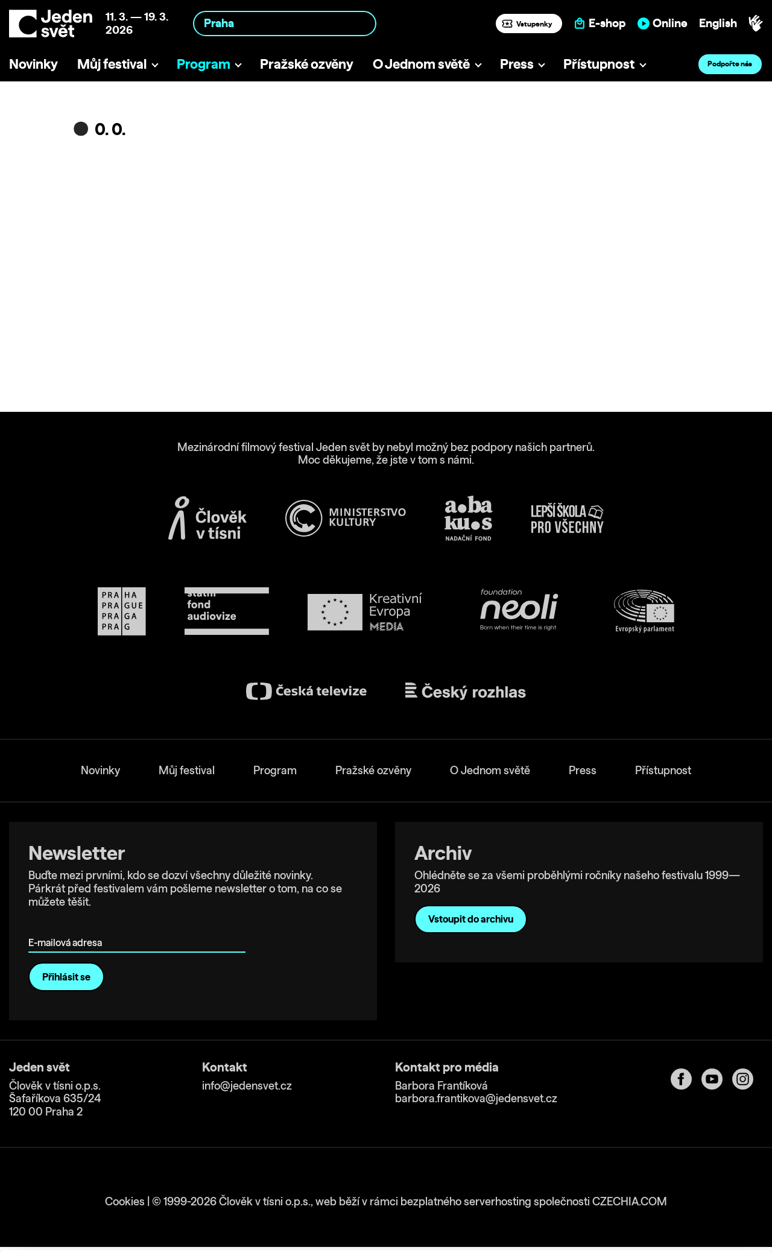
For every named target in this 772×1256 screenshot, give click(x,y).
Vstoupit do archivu (470, 919)
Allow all (671, 1153)
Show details (186, 1240)
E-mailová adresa (67, 925)
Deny (671, 1203)
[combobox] (284, 23)
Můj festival (112, 63)
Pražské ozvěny (306, 63)
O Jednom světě (421, 63)
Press (517, 63)
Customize (672, 1178)
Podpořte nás (729, 64)
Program (203, 63)
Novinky (33, 63)
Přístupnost (598, 63)
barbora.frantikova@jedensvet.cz (476, 1098)
